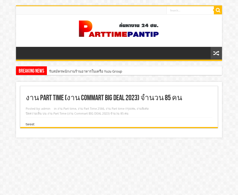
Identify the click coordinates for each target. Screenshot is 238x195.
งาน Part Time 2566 (91, 108)
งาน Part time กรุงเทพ (120, 108)
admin (45, 108)
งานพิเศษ (143, 108)
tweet (30, 124)
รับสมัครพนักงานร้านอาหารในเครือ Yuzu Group (85, 71)
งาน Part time (66, 108)
